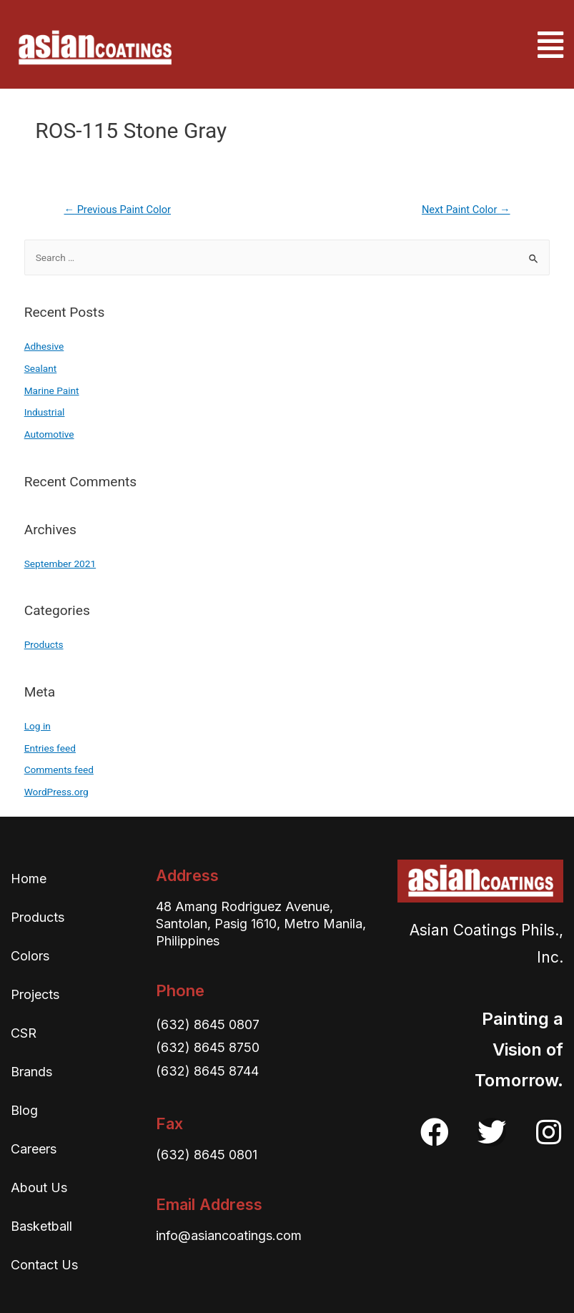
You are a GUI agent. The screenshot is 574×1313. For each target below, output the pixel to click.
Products (44, 644)
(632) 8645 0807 (207, 1024)
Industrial (44, 412)
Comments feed (59, 769)
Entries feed (50, 748)
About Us (39, 1187)
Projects (35, 994)
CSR (23, 1033)
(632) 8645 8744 (207, 1070)
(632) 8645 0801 (206, 1154)
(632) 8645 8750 (207, 1047)
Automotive (49, 434)
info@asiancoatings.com (229, 1235)
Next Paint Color (466, 209)
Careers (33, 1148)
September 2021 (60, 563)
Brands (31, 1071)
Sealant (40, 368)
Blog (24, 1110)
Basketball (41, 1226)
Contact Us (44, 1264)
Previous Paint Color (117, 209)
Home (28, 878)
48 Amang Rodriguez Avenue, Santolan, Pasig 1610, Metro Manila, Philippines (261, 923)
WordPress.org (56, 791)
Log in (37, 726)
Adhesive (44, 346)
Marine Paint (51, 390)
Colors (30, 955)
